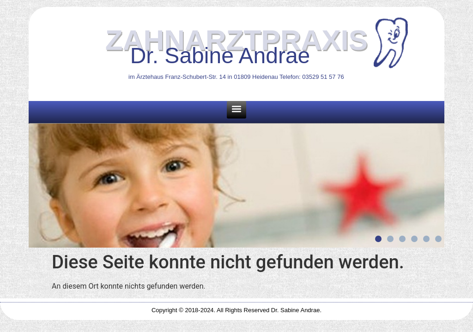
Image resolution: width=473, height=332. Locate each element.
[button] (236, 110)
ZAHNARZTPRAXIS (236, 40)
